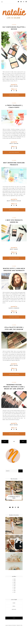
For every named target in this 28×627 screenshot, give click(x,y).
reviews (16, 86)
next (5, 441)
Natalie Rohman (12, 625)
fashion (11, 308)
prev (23, 441)
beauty (11, 86)
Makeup (16, 249)
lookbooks (16, 308)
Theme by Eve (19, 625)
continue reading (14, 152)
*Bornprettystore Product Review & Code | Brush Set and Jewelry (14, 387)
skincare (16, 143)
